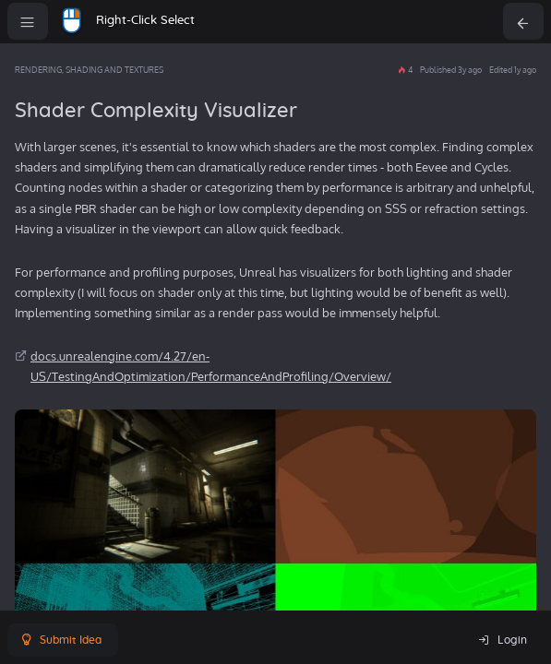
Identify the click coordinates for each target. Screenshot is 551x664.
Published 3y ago (451, 70)
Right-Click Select (145, 21)
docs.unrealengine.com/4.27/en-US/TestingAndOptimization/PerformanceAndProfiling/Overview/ (210, 366)
